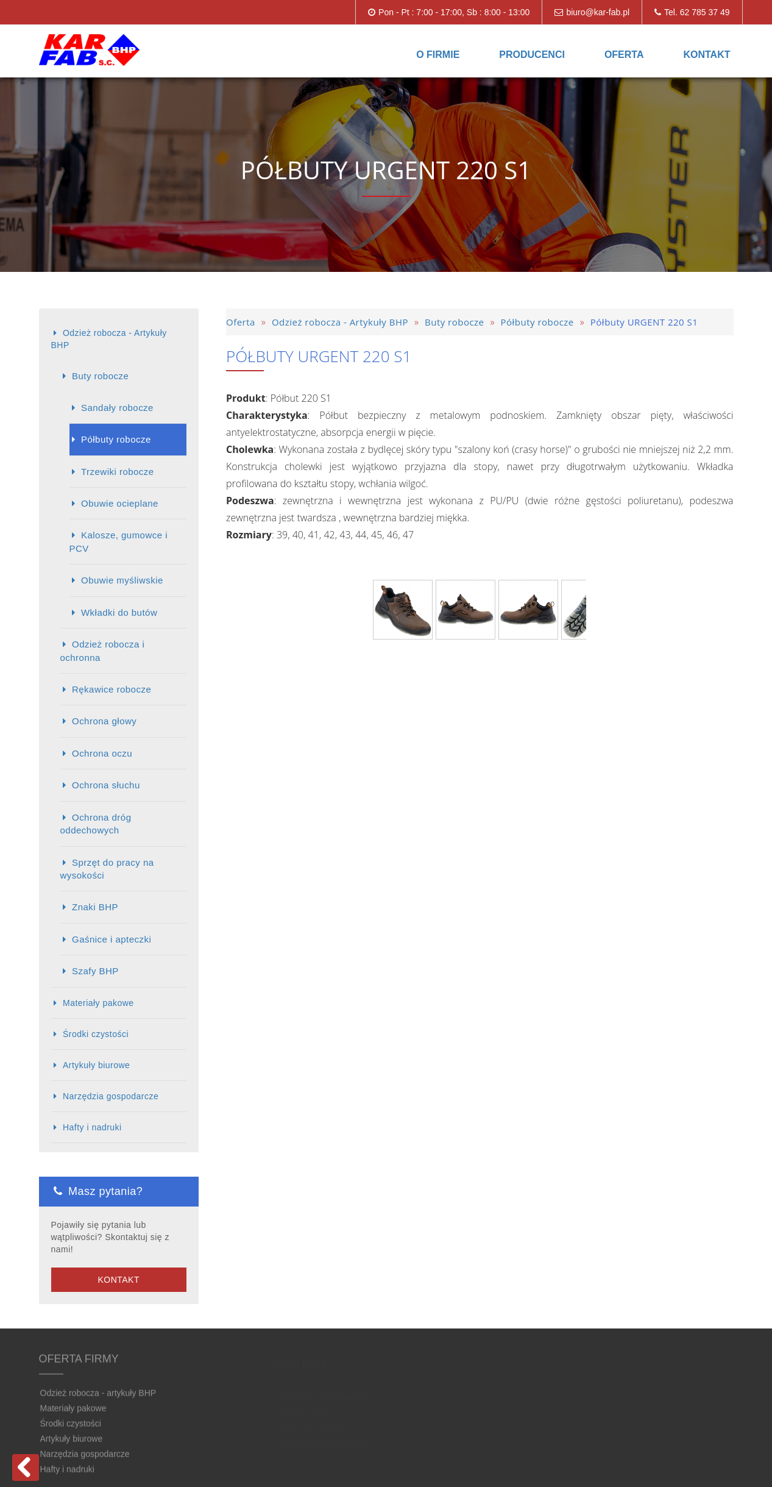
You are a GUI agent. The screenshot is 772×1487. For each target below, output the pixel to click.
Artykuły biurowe (96, 1065)
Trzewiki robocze (117, 471)
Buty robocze (100, 376)
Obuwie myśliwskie (122, 580)
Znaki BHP (95, 907)
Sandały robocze (117, 407)
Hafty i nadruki (92, 1127)
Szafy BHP (95, 971)
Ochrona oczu (102, 753)
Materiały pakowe (98, 1003)
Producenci (532, 54)
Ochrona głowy (104, 721)
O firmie (437, 54)
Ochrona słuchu (106, 785)
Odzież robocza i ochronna (102, 650)
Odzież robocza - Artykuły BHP (109, 339)
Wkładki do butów (119, 612)
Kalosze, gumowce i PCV (118, 541)
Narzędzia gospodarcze (110, 1096)
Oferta (624, 54)
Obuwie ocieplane (119, 503)
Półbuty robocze (116, 439)
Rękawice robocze (111, 689)
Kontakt (706, 54)
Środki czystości (96, 1034)
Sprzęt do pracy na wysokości (107, 868)
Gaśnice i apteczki (111, 939)
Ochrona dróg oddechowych (96, 823)
